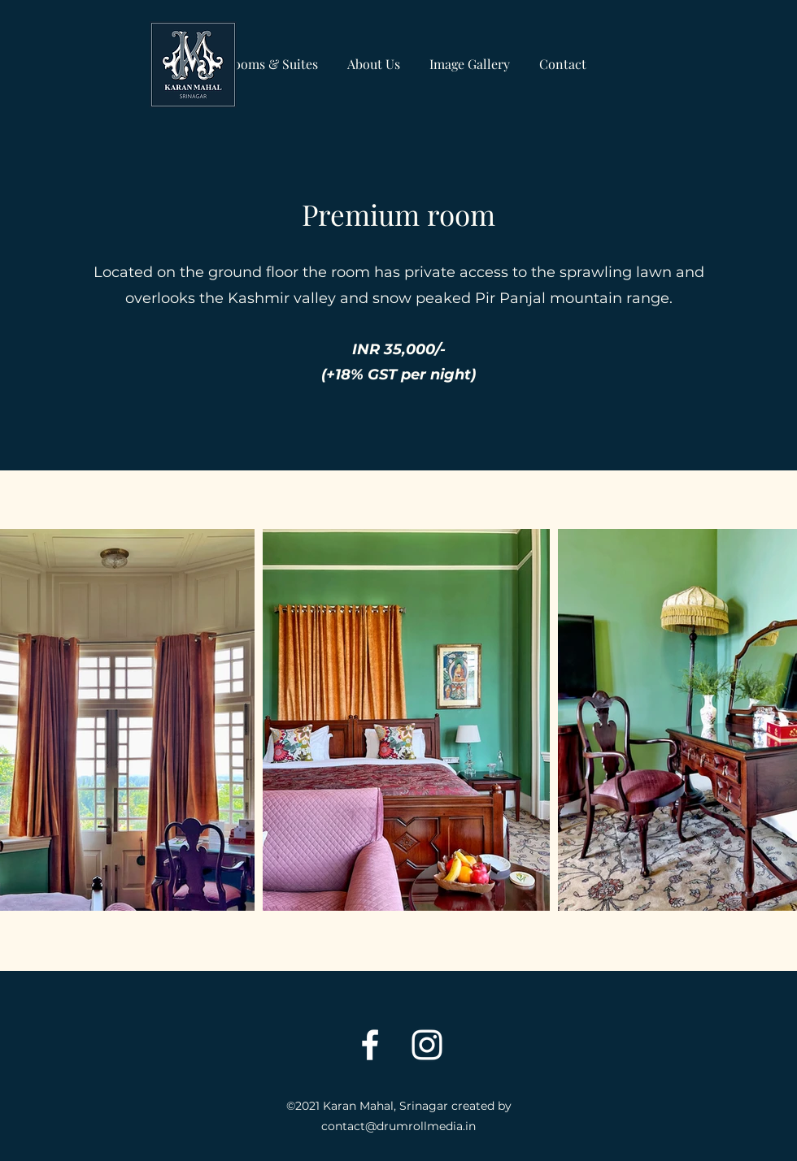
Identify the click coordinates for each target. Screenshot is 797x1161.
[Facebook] (370, 1045)
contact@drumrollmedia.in (398, 1126)
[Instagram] (427, 1045)
